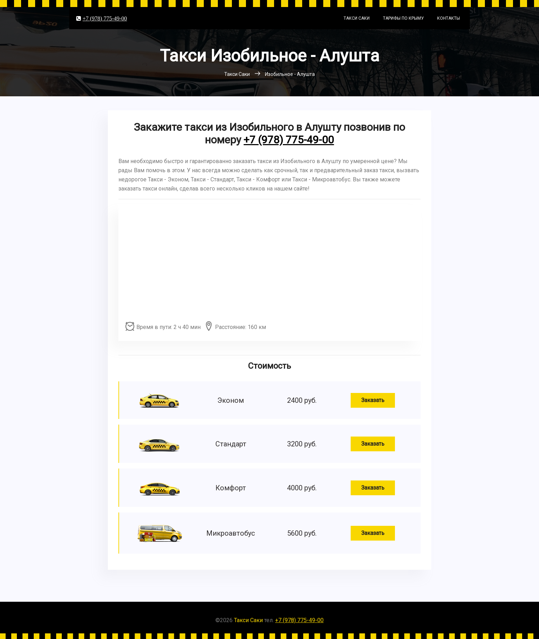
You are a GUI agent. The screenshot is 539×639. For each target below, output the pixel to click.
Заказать (372, 400)
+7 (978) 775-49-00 (105, 18)
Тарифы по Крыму (403, 18)
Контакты (448, 18)
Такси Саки (357, 18)
